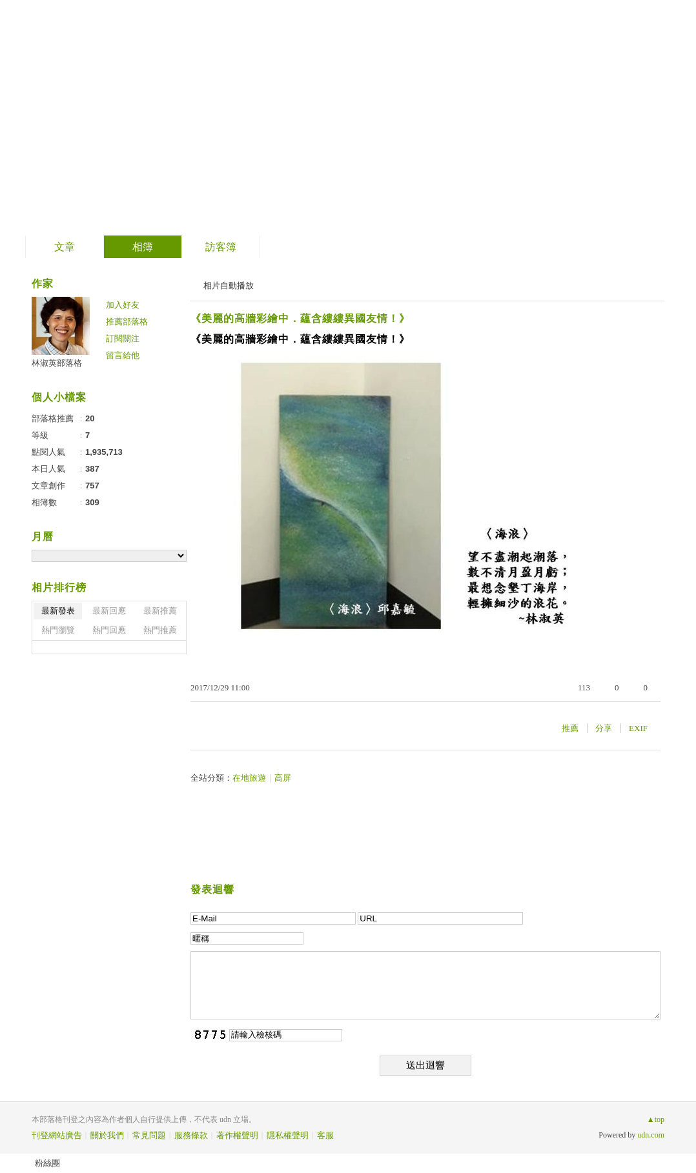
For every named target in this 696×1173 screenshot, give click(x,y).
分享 (603, 728)
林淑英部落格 (113, 113)
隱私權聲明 (288, 1135)
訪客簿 (220, 246)
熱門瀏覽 (58, 630)
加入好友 (122, 305)
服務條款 (191, 1135)
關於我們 (107, 1135)
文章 (64, 246)
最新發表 (58, 611)
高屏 (282, 778)
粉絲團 (47, 1163)
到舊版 (216, 118)
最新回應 (109, 611)
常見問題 (149, 1135)
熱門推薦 (160, 630)
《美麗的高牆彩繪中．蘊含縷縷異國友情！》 (300, 318)
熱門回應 (109, 630)
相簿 (142, 246)
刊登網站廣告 (57, 1135)
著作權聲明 (237, 1135)
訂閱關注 (122, 338)
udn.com (650, 1134)
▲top (655, 1119)
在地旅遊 (249, 778)
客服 (325, 1135)
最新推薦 (160, 611)
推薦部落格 (127, 321)
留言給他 (122, 355)
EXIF (638, 728)
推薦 (570, 728)
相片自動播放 (228, 285)
